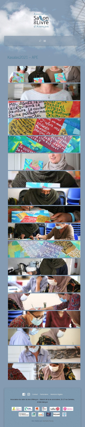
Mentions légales (56, 394)
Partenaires (44, 394)
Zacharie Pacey (47, 421)
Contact (35, 394)
